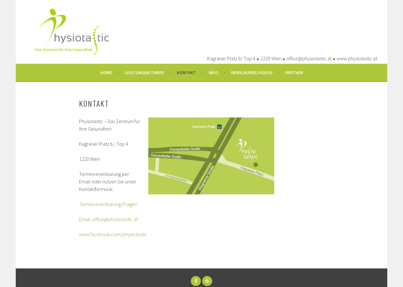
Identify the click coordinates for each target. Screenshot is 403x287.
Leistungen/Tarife (144, 72)
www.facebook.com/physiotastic (113, 234)
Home (106, 72)
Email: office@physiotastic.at (108, 219)
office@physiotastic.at (309, 58)
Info (213, 72)
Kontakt (186, 72)
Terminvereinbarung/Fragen (108, 204)
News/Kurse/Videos (251, 72)
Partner (294, 72)
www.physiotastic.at (357, 58)
